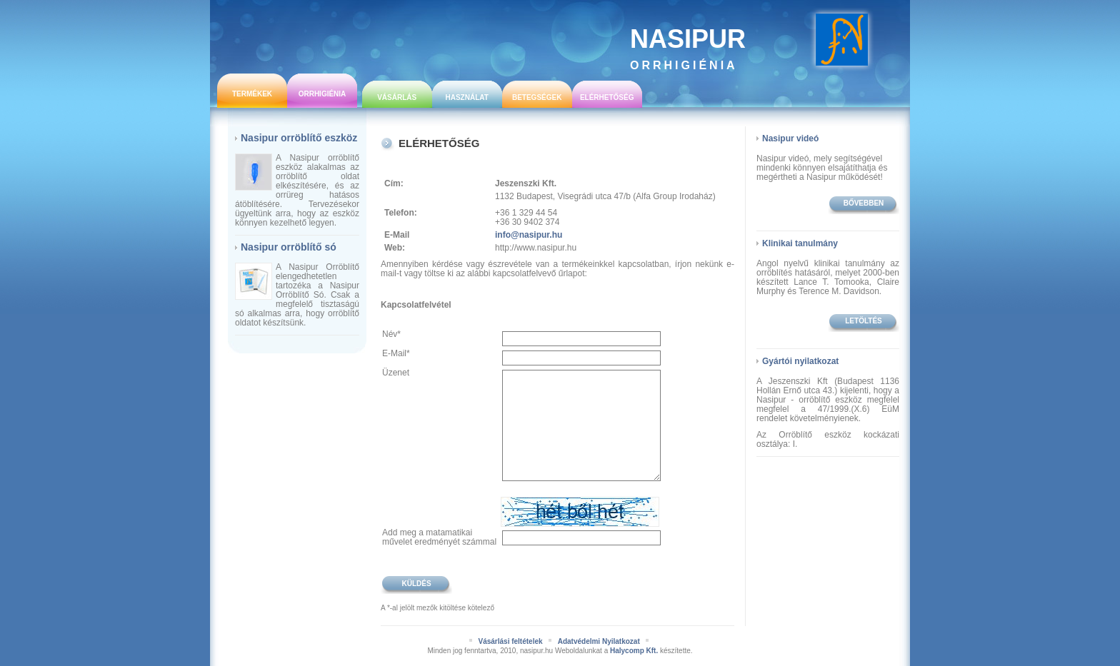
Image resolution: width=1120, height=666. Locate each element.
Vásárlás (396, 97)
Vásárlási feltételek (510, 641)
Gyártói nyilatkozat (800, 361)
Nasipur (688, 47)
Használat (466, 97)
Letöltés (863, 321)
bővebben (864, 203)
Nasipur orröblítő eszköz (299, 137)
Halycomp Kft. (634, 651)
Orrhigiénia (322, 94)
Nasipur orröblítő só (288, 247)
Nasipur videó (790, 138)
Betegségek (536, 97)
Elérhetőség (607, 97)
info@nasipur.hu (528, 235)
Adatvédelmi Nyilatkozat (599, 641)
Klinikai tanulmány (800, 243)
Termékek (252, 94)
